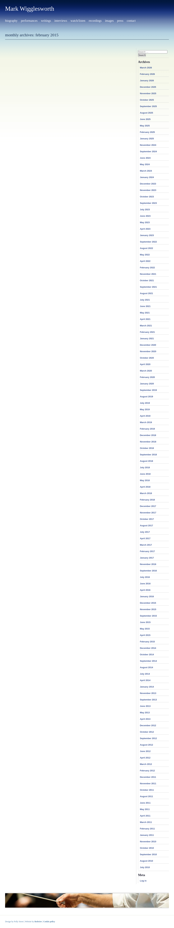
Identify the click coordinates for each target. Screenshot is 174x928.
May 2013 (145, 712)
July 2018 (145, 467)
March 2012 (146, 764)
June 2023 (145, 216)
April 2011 (145, 815)
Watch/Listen (78, 20)
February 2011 (147, 828)
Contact (131, 20)
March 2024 (146, 171)
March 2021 (146, 325)
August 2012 (146, 745)
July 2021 (145, 300)
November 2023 (148, 190)
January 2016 (147, 596)
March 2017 (146, 545)
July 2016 (145, 577)
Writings (46, 20)
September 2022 (148, 241)
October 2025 (147, 100)
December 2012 (148, 725)
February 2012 (147, 770)
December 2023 (148, 183)
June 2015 (145, 622)
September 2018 (148, 454)
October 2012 (147, 732)
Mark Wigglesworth (29, 8)
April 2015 (145, 635)
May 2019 (145, 409)
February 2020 (147, 377)
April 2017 (145, 538)
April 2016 (145, 590)
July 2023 (145, 209)
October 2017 (147, 519)
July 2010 (145, 867)
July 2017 (145, 532)
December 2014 (148, 648)
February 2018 (147, 499)
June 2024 (145, 158)
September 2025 (148, 106)
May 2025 (145, 125)
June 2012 (145, 751)
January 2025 (147, 138)
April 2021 (145, 319)
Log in (143, 880)
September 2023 (148, 203)
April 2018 (145, 487)
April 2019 (145, 416)
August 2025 (146, 113)
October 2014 (147, 654)
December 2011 (148, 777)
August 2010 (146, 861)
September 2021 (148, 287)
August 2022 (146, 248)
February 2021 (147, 332)
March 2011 (146, 822)
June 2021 (145, 306)
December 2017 (148, 506)
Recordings (95, 20)
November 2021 (148, 274)
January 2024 (147, 177)
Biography (11, 20)
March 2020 (146, 370)
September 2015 (148, 616)
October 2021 (147, 280)
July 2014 (145, 674)
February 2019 (147, 429)
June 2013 (145, 706)
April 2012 (145, 757)
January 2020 (147, 383)
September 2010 (148, 854)
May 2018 (145, 480)
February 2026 (147, 74)
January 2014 (147, 686)
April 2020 (145, 364)
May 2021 (145, 312)
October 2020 (147, 358)
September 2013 (148, 699)
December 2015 (148, 603)
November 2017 (148, 512)
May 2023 (145, 222)
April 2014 (145, 680)
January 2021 (147, 338)
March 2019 (146, 422)
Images (109, 20)
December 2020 (148, 345)
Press (120, 20)
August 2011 (146, 796)
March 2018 (146, 493)
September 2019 (148, 390)
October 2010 (147, 848)
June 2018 (145, 474)
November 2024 (148, 145)
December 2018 (148, 435)
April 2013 (145, 719)
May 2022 (145, 254)
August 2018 (146, 461)
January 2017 (147, 557)
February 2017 (147, 551)
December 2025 (148, 87)
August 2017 (146, 525)
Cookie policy (49, 921)
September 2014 (148, 661)
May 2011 (145, 809)
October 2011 (147, 790)
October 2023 (147, 196)
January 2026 (147, 80)
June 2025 (145, 119)
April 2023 (145, 229)
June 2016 (145, 583)
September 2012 (148, 738)
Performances (29, 20)
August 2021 (146, 293)
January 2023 (147, 235)
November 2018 (148, 441)
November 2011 (148, 783)
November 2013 (148, 693)
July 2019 (145, 403)
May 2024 (145, 164)
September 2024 (148, 151)
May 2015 (145, 628)
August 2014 (146, 667)
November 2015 (148, 609)
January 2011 (147, 835)
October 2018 (147, 448)
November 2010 (148, 841)
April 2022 (145, 261)
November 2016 (148, 564)
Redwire (38, 921)
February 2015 (147, 641)
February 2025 (147, 132)
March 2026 (146, 67)
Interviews (60, 20)
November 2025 (148, 93)
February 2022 (147, 267)
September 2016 (148, 570)
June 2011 (145, 803)
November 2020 (148, 351)
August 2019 (146, 396)
